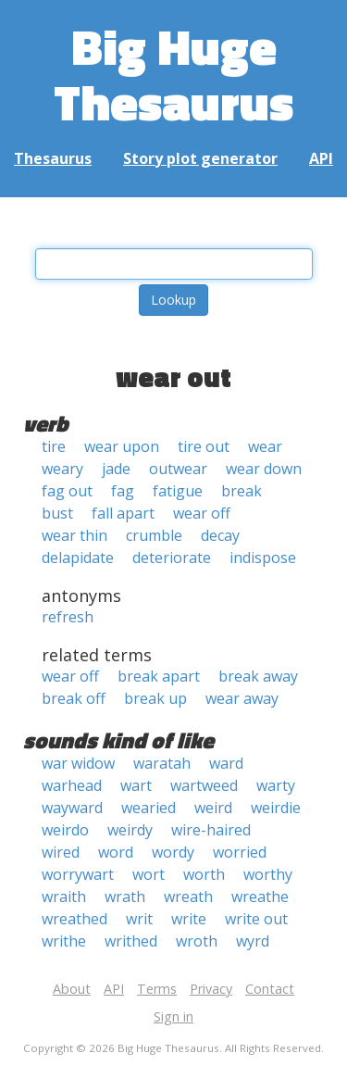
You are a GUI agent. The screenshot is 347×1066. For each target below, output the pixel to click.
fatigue (178, 491)
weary (62, 468)
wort (148, 874)
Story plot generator (200, 158)
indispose (262, 557)
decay (220, 535)
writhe (64, 941)
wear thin (74, 535)
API (321, 158)
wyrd (252, 941)
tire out (203, 446)
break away (258, 676)
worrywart (78, 874)
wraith (64, 896)
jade (116, 468)
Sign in (173, 1016)
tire (54, 446)
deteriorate (171, 557)
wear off (201, 513)
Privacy (211, 988)
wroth (196, 941)
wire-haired (211, 830)
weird (213, 807)
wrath (125, 896)
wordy (173, 852)
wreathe (260, 896)
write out (256, 919)
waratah (162, 763)
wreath (188, 896)
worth (204, 874)
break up (155, 698)
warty (275, 785)
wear (265, 446)
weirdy (130, 830)
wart (136, 785)
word (115, 852)
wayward (72, 807)
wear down (264, 468)
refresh (67, 617)
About (72, 988)
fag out (67, 491)
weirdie (276, 807)
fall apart (123, 513)
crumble (154, 535)
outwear (178, 468)
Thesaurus (53, 158)
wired (61, 852)
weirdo (65, 830)
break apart (159, 676)
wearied (148, 807)
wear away (242, 698)
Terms (157, 988)
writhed (131, 941)
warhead (72, 785)
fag (122, 491)
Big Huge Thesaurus (173, 73)
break (241, 491)
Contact (269, 988)
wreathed (74, 919)
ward (226, 763)
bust (57, 513)
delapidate (78, 557)
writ (139, 919)
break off (73, 698)
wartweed (204, 785)
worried (239, 852)
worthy (267, 874)
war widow (78, 763)
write (188, 919)
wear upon (121, 446)
